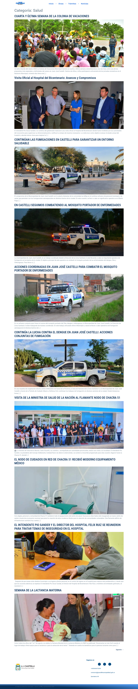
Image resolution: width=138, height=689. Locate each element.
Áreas (60, 4)
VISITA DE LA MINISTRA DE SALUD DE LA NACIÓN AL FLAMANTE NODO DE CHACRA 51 (67, 397)
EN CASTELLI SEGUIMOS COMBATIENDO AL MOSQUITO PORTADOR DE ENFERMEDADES (67, 205)
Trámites (72, 4)
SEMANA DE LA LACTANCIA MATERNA (38, 590)
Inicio (51, 4)
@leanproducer (47, 686)
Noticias (84, 4)
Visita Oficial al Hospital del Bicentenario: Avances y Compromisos (55, 78)
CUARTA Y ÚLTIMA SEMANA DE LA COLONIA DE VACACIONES (51, 16)
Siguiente (120, 650)
